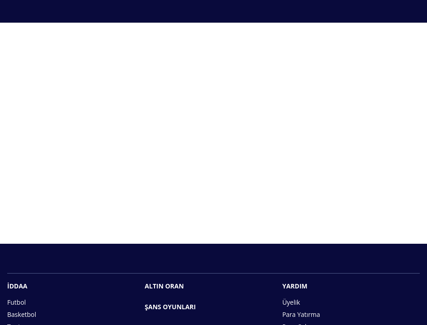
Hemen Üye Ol (213, 213)
